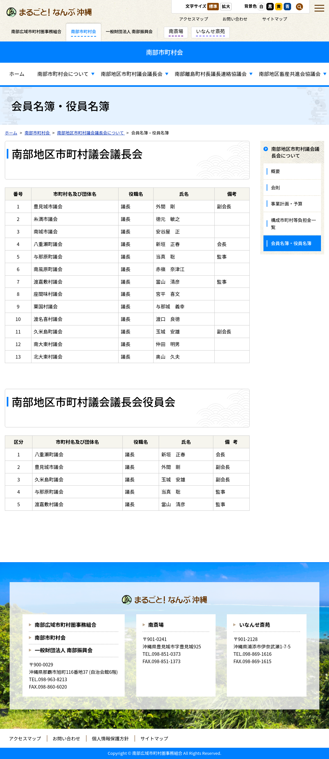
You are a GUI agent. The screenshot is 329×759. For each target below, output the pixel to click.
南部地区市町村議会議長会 (132, 74)
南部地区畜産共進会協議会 (290, 74)
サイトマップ (274, 19)
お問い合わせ (235, 19)
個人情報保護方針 (110, 738)
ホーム (16, 74)
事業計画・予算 (286, 203)
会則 (275, 187)
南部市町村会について (63, 74)
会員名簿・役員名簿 (291, 243)
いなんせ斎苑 (254, 624)
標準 (213, 6)
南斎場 (156, 624)
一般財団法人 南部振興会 (64, 650)
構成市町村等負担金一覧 (293, 223)
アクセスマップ (193, 19)
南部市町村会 (50, 637)
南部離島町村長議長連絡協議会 (211, 74)
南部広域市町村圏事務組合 (65, 624)
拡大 (226, 6)
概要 (275, 171)
